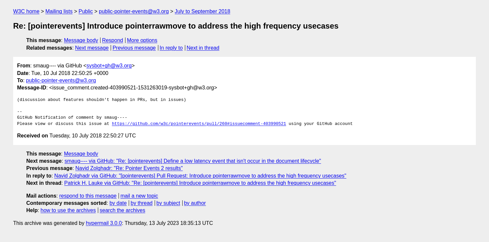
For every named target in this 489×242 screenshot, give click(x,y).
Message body (81, 40)
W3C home (26, 11)
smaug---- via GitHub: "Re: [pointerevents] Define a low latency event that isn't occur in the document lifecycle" (193, 161)
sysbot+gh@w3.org (109, 65)
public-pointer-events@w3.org (134, 11)
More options (142, 40)
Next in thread (203, 48)
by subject (168, 203)
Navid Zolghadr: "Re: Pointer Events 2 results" (129, 168)
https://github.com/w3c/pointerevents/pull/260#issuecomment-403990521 (199, 124)
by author (195, 203)
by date (117, 203)
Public (85, 11)
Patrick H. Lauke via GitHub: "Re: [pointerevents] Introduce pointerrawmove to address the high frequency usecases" (200, 183)
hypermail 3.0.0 (104, 223)
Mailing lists (59, 11)
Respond (112, 40)
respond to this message (87, 196)
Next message (92, 48)
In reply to (171, 48)
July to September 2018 (202, 11)
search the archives (122, 210)
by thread (142, 203)
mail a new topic (139, 196)
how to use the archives (68, 210)
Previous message (134, 48)
